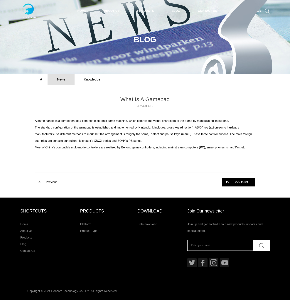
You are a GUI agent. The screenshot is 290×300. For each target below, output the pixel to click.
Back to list (241, 182)
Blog (176, 10)
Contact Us (207, 10)
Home (81, 10)
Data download (147, 224)
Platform (85, 224)
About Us (111, 10)
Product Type (88, 230)
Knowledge (92, 79)
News (61, 79)
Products (145, 10)
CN (259, 10)
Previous (51, 182)
